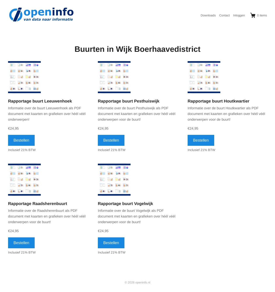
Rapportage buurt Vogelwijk (125, 204)
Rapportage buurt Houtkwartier (219, 101)
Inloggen (239, 15)
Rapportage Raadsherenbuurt (37, 204)
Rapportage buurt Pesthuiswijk (129, 101)
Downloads (208, 15)
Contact (224, 15)
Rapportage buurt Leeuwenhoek (40, 101)
